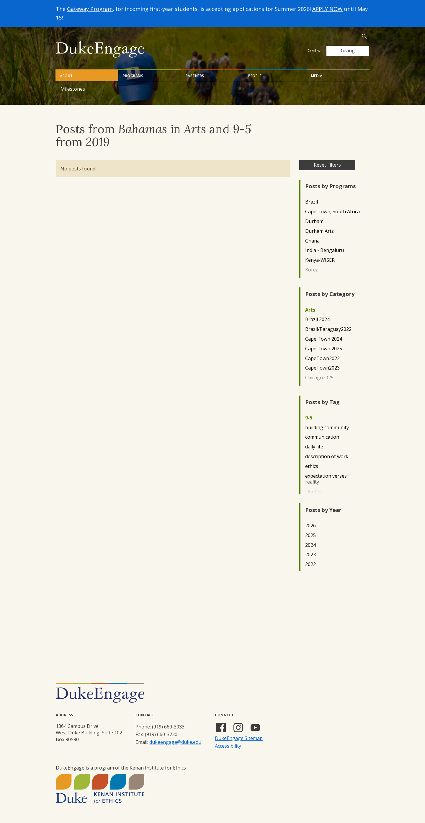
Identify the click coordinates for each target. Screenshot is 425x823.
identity (313, 492)
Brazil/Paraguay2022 (328, 329)
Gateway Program (90, 8)
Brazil (311, 202)
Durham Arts (319, 231)
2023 (310, 555)
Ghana (312, 241)
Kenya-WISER (320, 260)
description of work (326, 456)
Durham (314, 221)
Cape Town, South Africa (332, 212)
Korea (311, 270)
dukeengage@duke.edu (175, 742)
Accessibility (228, 746)
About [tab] (66, 75)
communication (322, 437)
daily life (314, 447)
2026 (310, 526)
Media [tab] (317, 75)
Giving (348, 50)
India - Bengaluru (324, 250)
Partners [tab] (195, 75)
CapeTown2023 (322, 368)
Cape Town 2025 (323, 349)
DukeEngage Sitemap (239, 738)
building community (327, 427)
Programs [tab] (133, 75)
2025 (310, 535)
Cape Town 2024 (323, 339)
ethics (311, 466)
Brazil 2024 (317, 319)
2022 (310, 564)
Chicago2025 (319, 378)
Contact (315, 50)
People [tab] (254, 75)
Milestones (73, 89)
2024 (310, 545)
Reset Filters (327, 165)
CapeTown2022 (322, 358)
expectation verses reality (326, 479)
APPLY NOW (327, 8)
